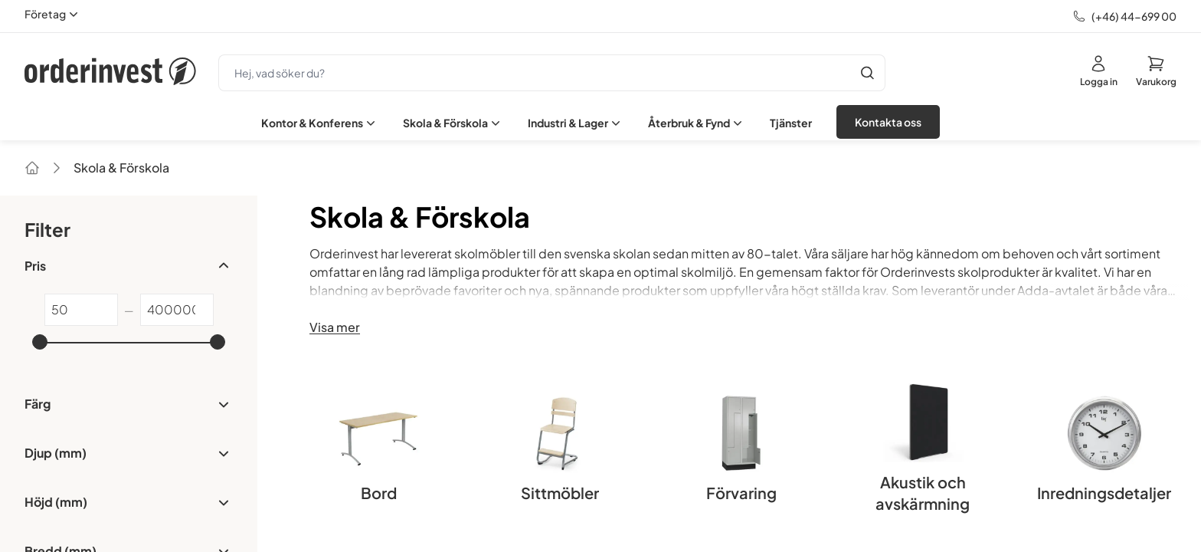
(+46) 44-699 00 (1133, 16)
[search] (534, 72)
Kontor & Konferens (319, 122)
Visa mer (334, 327)
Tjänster (791, 123)
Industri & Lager (575, 122)
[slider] (39, 342)
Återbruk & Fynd (696, 122)
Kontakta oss (888, 122)
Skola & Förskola (453, 122)
